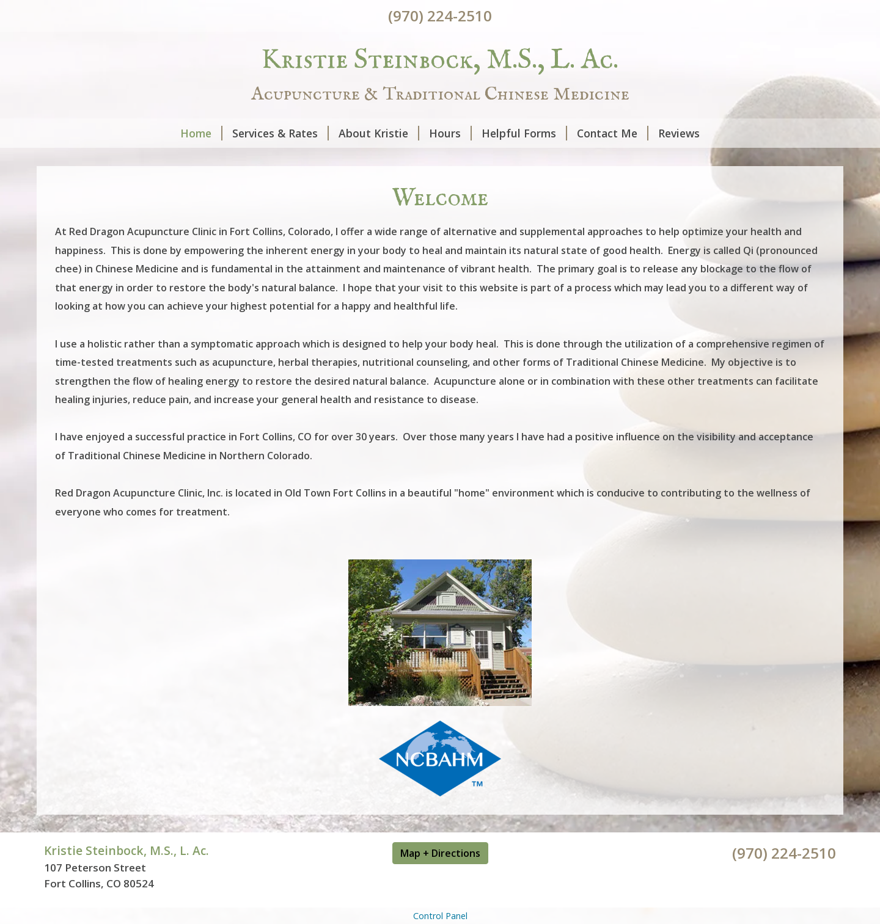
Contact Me (612, 133)
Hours (450, 133)
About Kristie (379, 133)
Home (201, 133)
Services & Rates (280, 133)
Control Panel (440, 916)
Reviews (679, 133)
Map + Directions (440, 853)
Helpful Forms (524, 133)
